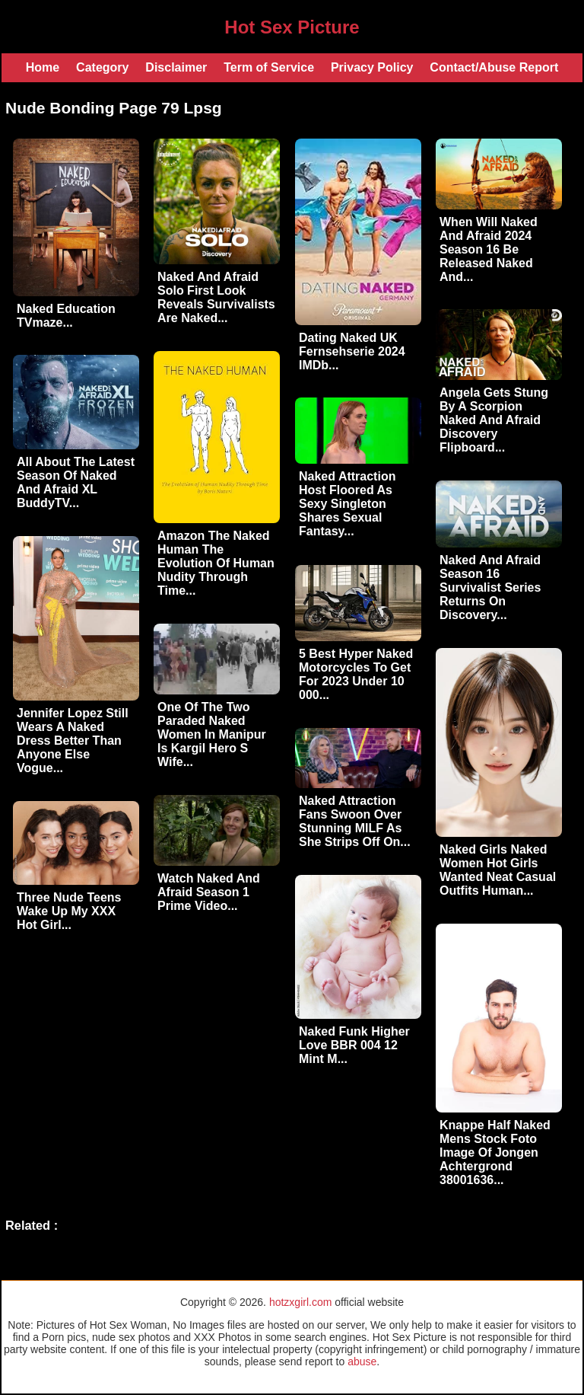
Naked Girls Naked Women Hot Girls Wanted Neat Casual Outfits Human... (498, 870)
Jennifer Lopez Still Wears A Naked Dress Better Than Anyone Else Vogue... (73, 740)
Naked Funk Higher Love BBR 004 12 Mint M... (354, 1045)
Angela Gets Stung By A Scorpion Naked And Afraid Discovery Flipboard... (494, 420)
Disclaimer (176, 67)
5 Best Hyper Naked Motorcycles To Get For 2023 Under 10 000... (356, 674)
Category (102, 67)
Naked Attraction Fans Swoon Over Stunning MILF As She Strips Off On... (355, 821)
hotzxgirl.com (300, 1302)
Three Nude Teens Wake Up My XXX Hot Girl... (69, 911)
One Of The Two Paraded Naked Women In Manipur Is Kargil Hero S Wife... (211, 734)
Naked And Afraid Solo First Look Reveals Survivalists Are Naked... (216, 297)
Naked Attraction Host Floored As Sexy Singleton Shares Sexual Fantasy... (347, 504)
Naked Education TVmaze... (66, 315)
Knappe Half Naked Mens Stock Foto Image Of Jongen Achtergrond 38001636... (495, 1152)
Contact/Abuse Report (494, 67)
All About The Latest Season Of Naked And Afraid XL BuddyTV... (76, 482)
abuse (362, 1361)
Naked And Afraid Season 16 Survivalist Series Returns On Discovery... (490, 587)
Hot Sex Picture (291, 27)
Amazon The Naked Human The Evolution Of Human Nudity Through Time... (216, 563)
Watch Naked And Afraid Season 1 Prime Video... (208, 892)
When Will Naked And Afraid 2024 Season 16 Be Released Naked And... (489, 249)
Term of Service (269, 67)
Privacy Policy (372, 67)
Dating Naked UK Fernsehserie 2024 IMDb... (352, 351)
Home (42, 67)
